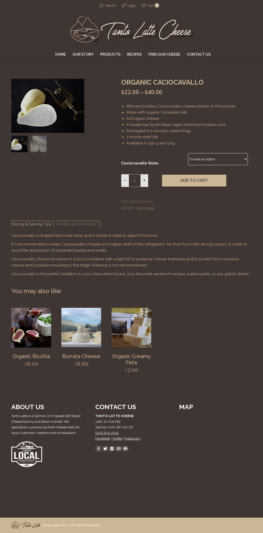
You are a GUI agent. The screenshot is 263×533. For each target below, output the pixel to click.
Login (131, 5)
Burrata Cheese (81, 356)
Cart (153, 5)
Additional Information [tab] (77, 224)
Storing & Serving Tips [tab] (31, 224)
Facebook (102, 438)
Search (110, 5)
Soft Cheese (145, 208)
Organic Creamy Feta (131, 359)
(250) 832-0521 (107, 433)
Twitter (117, 438)
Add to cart (194, 180)
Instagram (132, 438)
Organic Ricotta (31, 356)
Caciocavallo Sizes (139, 163)
